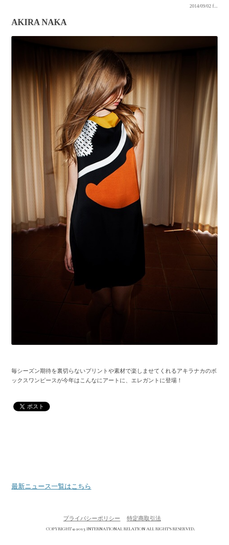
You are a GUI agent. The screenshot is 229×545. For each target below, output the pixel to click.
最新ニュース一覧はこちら (51, 486)
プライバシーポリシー (91, 518)
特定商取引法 (144, 518)
